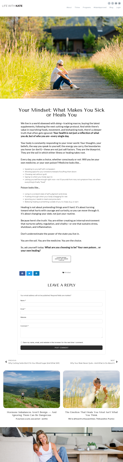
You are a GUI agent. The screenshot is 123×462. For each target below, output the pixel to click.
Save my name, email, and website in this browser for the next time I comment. (53, 341)
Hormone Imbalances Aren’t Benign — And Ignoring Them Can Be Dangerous (31, 412)
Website (23, 316)
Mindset (67, 271)
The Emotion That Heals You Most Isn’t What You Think (91, 412)
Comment (24, 325)
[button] (22, 272)
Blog (111, 7)
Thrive (77, 7)
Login (118, 7)
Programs (87, 7)
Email (22, 308)
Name (23, 299)
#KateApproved (100, 7)
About (69, 7)
